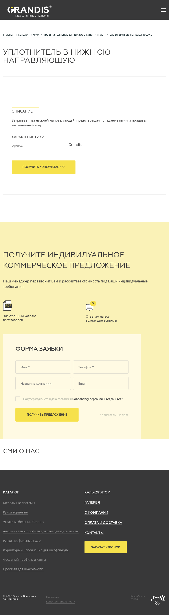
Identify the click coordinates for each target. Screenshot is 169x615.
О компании (96, 512)
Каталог (11, 492)
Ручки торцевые (15, 512)
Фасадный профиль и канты (24, 559)
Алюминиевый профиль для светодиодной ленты (41, 531)
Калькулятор (97, 492)
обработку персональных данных (97, 399)
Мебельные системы (19, 503)
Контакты (94, 533)
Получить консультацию (43, 167)
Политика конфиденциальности (60, 599)
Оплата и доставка (103, 522)
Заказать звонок (105, 547)
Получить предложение (47, 414)
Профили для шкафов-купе (23, 569)
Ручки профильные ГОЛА (22, 541)
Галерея (92, 502)
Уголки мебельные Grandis (23, 522)
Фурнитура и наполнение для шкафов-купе (36, 550)
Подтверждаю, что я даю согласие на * (73, 399)
